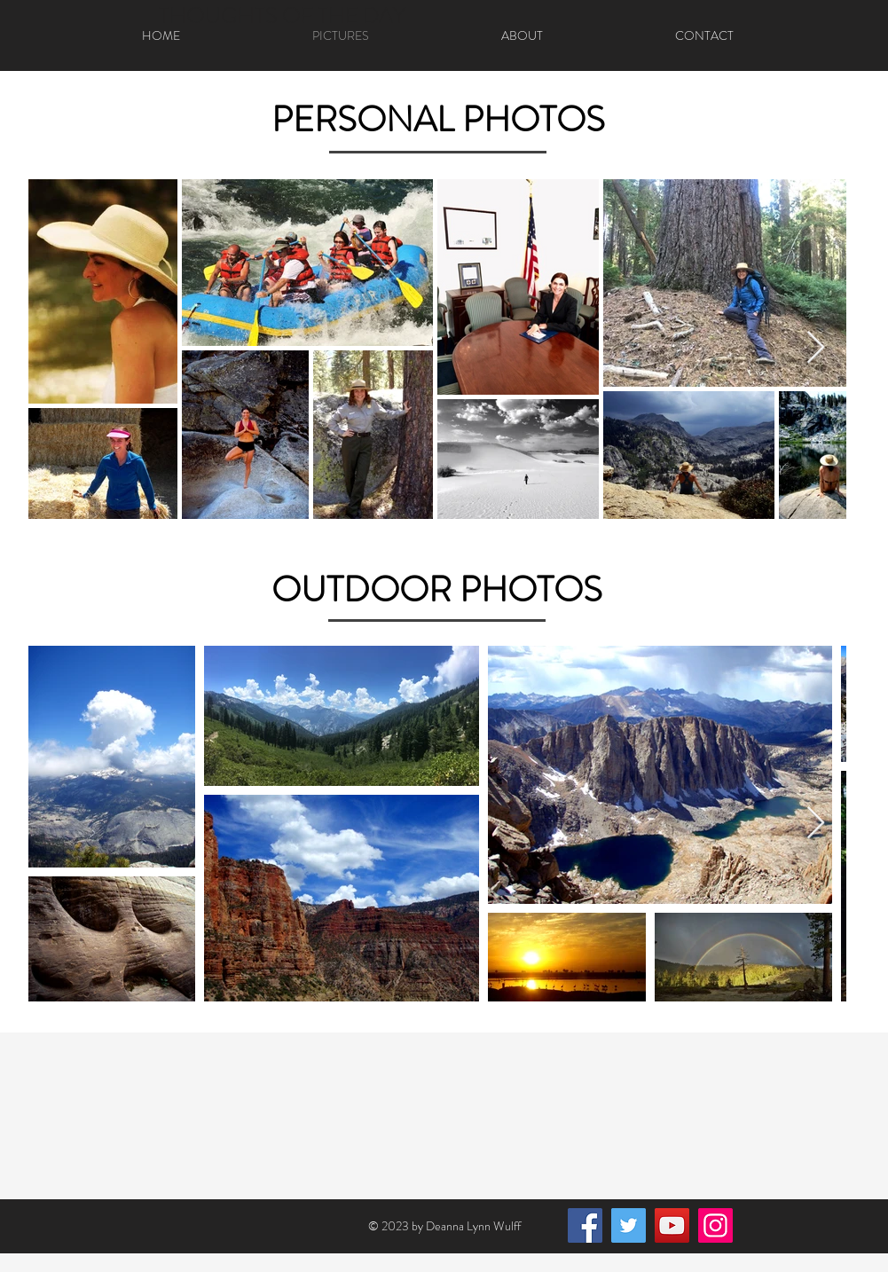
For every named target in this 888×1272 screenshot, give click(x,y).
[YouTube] (672, 1225)
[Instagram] (715, 1225)
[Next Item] (815, 348)
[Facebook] (585, 1225)
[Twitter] (628, 1225)
